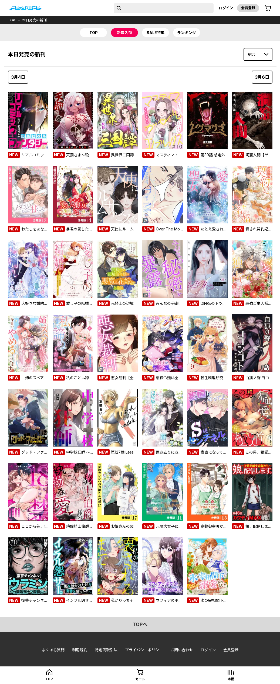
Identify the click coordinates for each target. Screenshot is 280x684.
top (11, 20)
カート (140, 679)
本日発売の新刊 (34, 20)
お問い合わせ (181, 649)
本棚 (231, 679)
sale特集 (155, 32)
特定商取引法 (106, 649)
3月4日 (18, 77)
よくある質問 (53, 649)
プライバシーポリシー (144, 649)
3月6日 (262, 77)
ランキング (186, 32)
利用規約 (79, 649)
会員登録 (248, 8)
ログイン (226, 8)
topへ (140, 624)
